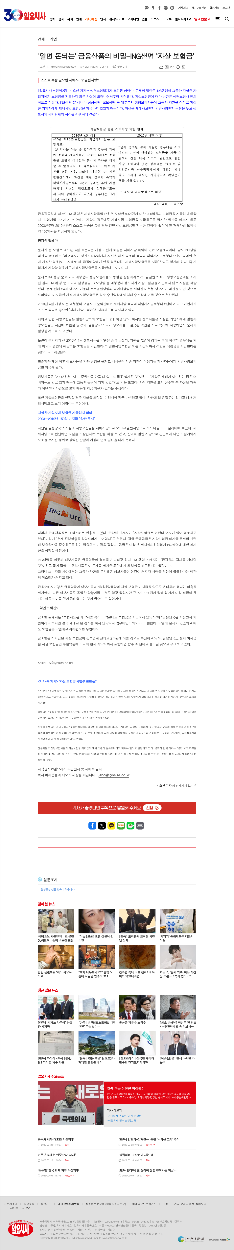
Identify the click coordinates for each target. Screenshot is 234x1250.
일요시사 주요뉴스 (50, 1076)
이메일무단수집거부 (144, 1204)
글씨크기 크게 (189, 67)
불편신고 (46, 1204)
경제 (41, 39)
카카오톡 (111, 826)
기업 (53, 39)
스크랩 (183, 67)
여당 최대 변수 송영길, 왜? (122, 1120)
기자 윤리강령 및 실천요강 (190, 1204)
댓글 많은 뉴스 (48, 990)
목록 (167, 67)
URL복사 (161, 67)
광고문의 (29, 1204)
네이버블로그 (166, 8)
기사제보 (183, 8)
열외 (172, 8)
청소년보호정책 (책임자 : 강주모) (106, 1204)
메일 (172, 67)
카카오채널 (147, 8)
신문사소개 (10, 1204)
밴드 (140, 826)
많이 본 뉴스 (46, 904)
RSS (165, 1204)
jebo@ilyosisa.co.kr (114, 775)
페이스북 (159, 8)
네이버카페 (130, 826)
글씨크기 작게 (194, 67)
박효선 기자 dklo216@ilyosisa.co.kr (57, 66)
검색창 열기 (227, 19)
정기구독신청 (198, 8)
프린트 (178, 67)
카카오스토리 (153, 8)
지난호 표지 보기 (20, 1208)
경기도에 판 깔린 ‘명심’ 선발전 (124, 1116)
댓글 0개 (122, 66)
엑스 (102, 826)
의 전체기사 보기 (174, 785)
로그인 (226, 8)
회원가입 (214, 8)
